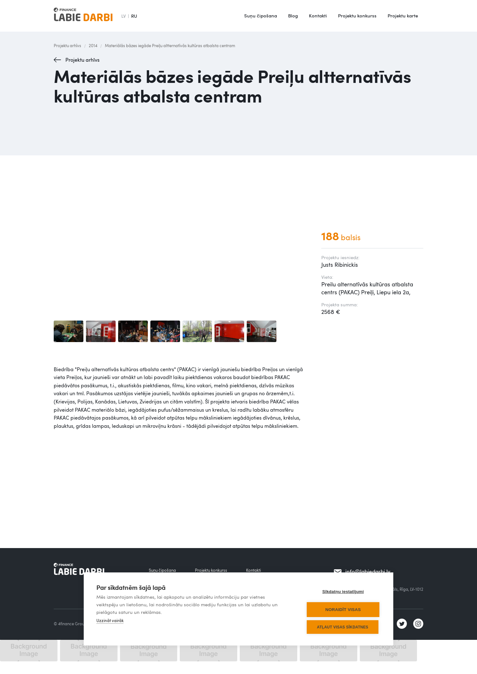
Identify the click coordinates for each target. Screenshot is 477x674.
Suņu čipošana (260, 15)
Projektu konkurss (357, 15)
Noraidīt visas (343, 609)
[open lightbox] (68, 331)
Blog (293, 15)
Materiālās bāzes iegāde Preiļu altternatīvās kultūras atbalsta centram (170, 45)
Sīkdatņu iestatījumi (343, 591)
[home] (83, 15)
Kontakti (318, 15)
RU (134, 16)
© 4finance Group (70, 624)
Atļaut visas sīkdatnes (342, 627)
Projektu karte (403, 15)
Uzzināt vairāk (110, 620)
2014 (93, 45)
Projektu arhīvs (67, 45)
